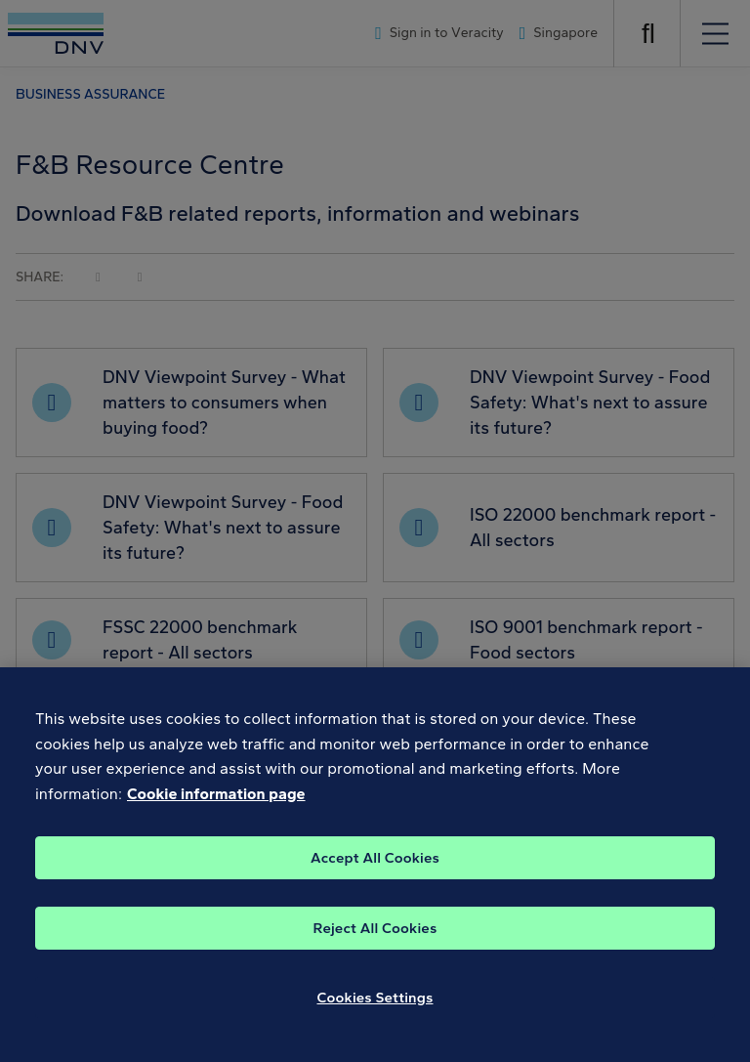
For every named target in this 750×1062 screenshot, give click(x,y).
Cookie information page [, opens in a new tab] (216, 807)
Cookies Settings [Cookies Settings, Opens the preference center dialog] (375, 1010)
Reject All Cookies (375, 941)
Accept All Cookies (375, 870)
